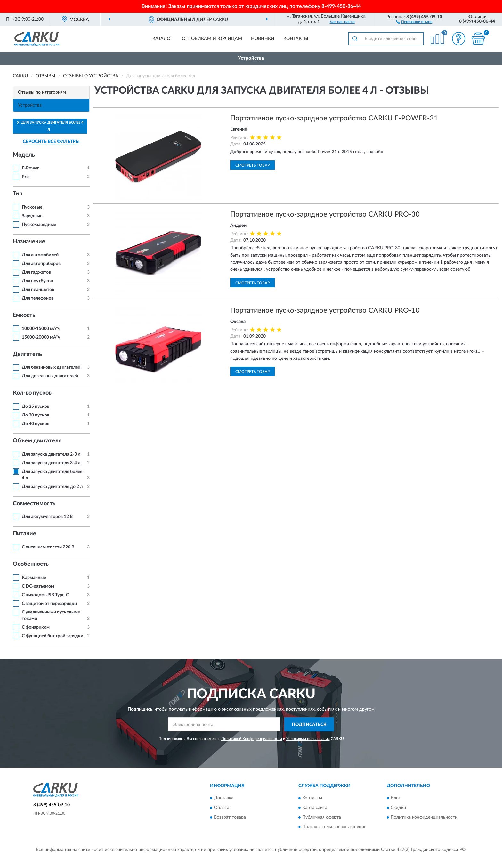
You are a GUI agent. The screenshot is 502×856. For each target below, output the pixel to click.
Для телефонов (37, 298)
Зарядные (32, 216)
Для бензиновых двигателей (51, 367)
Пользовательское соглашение (334, 827)
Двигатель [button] (27, 354)
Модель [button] (24, 155)
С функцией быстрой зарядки (52, 636)
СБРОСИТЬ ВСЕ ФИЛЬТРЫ (51, 141)
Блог (396, 798)
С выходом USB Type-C (45, 595)
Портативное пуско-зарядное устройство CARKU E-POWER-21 (334, 118)
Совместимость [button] (34, 503)
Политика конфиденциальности (424, 817)
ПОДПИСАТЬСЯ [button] (309, 724)
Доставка (223, 798)
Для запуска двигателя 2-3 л (51, 454)
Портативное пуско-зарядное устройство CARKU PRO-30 (325, 214)
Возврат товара (230, 817)
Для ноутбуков (37, 281)
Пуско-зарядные (39, 224)
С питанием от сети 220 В (48, 547)
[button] (414, 21)
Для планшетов (38, 289)
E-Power (30, 168)
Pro (25, 177)
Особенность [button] (31, 564)
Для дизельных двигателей (50, 376)
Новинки (262, 39)
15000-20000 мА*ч (41, 337)
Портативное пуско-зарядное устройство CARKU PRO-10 (325, 310)
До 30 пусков (35, 415)
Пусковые (32, 207)
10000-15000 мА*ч (41, 328)
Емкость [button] (24, 315)
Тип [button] (17, 194)
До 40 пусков (35, 424)
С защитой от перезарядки (49, 603)
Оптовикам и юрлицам (212, 39)
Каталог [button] (162, 39)
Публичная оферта (321, 817)
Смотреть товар (252, 165)
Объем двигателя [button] (37, 441)
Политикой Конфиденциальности (251, 739)
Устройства (251, 58)
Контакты (295, 39)
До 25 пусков (35, 406)
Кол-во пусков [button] (32, 393)
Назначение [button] (29, 241)
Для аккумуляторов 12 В (47, 516)
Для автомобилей (40, 255)
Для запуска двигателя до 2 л (52, 486)
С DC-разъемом (38, 586)
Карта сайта (314, 807)
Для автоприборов (41, 263)
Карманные (34, 577)
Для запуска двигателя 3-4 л (51, 463)
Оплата (221, 807)
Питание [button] (24, 534)
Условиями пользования (308, 739)
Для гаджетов (36, 272)
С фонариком (36, 627)
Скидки (398, 807)
